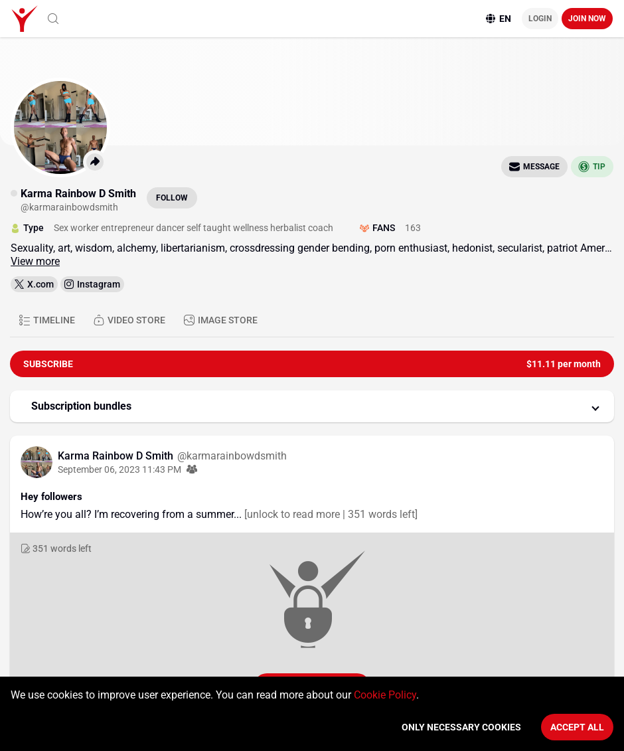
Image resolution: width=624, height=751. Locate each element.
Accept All (577, 727)
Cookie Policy (385, 695)
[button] (312, 406)
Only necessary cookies (461, 727)
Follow (172, 198)
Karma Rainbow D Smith (117, 456)
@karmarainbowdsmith (232, 456)
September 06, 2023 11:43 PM (119, 469)
